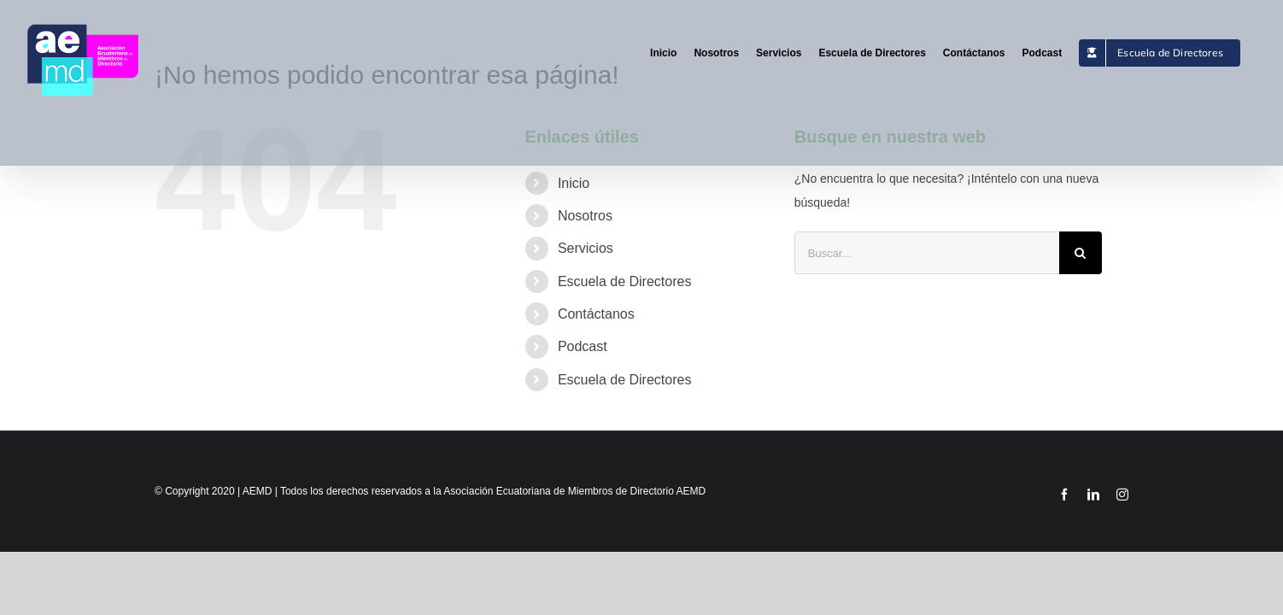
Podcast (582, 346)
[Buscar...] (926, 252)
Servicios (585, 248)
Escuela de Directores (625, 281)
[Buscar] (1080, 252)
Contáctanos (596, 314)
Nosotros (585, 215)
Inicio (573, 183)
